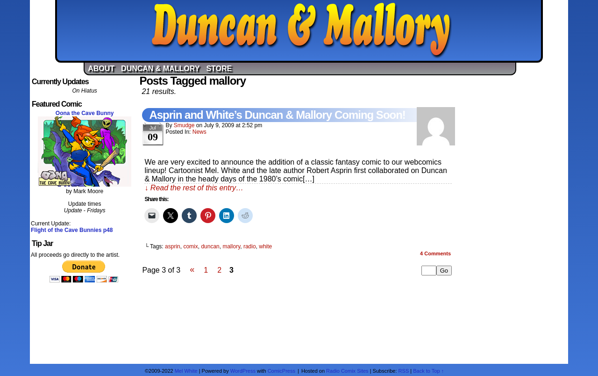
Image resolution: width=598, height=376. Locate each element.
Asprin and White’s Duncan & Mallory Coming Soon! (277, 114)
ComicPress (281, 371)
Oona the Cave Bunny (85, 113)
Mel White (186, 371)
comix (190, 246)
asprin (172, 246)
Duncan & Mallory (301, 30)
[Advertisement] (513, 216)
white (265, 246)
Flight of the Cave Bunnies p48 (72, 230)
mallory (231, 246)
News (199, 132)
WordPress (243, 371)
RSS (404, 371)
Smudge (184, 125)
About (101, 68)
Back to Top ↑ (428, 371)
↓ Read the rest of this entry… (193, 188)
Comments (435, 253)
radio (249, 246)
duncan (210, 246)
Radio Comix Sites (347, 371)
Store (219, 68)
